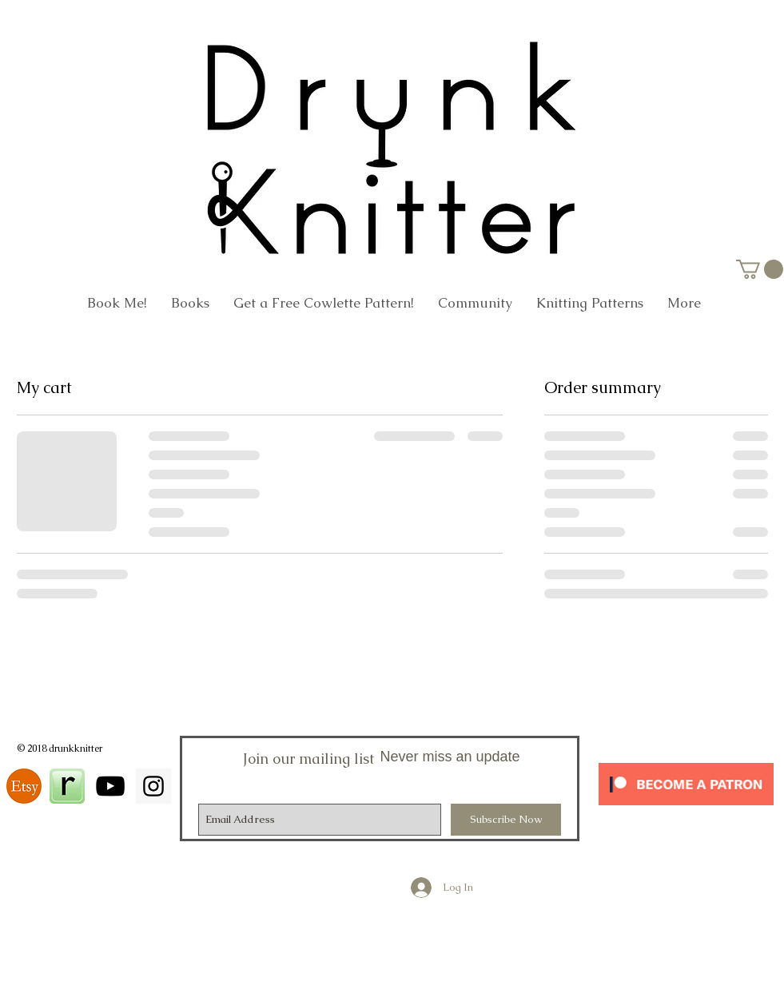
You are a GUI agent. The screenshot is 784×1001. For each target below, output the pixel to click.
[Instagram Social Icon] (153, 786)
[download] (24, 786)
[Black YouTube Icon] (110, 786)
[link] (759, 269)
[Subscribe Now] (506, 820)
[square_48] (67, 786)
